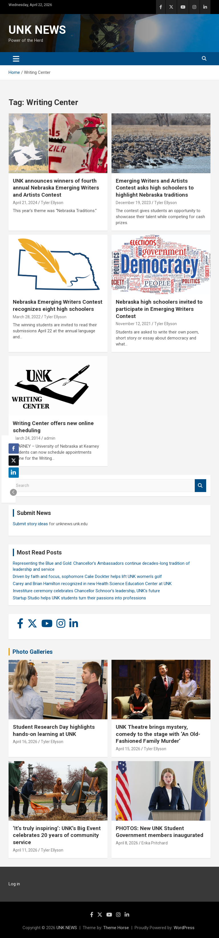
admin (49, 438)
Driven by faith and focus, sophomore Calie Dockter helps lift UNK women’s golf (87, 576)
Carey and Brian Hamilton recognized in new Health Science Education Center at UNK (92, 583)
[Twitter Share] (14, 460)
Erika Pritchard (154, 843)
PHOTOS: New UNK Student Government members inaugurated (159, 832)
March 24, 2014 (26, 438)
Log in (14, 883)
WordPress (184, 927)
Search (200, 485)
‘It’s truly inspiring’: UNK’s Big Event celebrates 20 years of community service (57, 835)
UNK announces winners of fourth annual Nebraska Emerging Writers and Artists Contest (56, 187)
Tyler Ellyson (52, 202)
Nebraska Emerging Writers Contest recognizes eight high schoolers (57, 305)
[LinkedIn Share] (14, 472)
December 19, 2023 (133, 202)
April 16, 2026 (25, 741)
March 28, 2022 (26, 317)
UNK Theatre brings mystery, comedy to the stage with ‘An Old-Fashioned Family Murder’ (158, 734)
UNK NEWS (37, 30)
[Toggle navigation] (16, 58)
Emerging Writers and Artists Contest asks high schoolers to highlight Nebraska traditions (155, 187)
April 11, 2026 (25, 850)
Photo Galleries (33, 651)
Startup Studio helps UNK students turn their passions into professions (79, 598)
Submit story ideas (30, 523)
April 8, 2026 (127, 843)
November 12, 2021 (133, 323)
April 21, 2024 (25, 202)
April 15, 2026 (128, 749)
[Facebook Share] (14, 448)
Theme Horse (116, 927)
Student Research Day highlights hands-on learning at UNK (54, 730)
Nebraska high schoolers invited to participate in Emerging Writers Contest (159, 309)
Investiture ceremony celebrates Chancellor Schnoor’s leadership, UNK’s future (86, 590)
